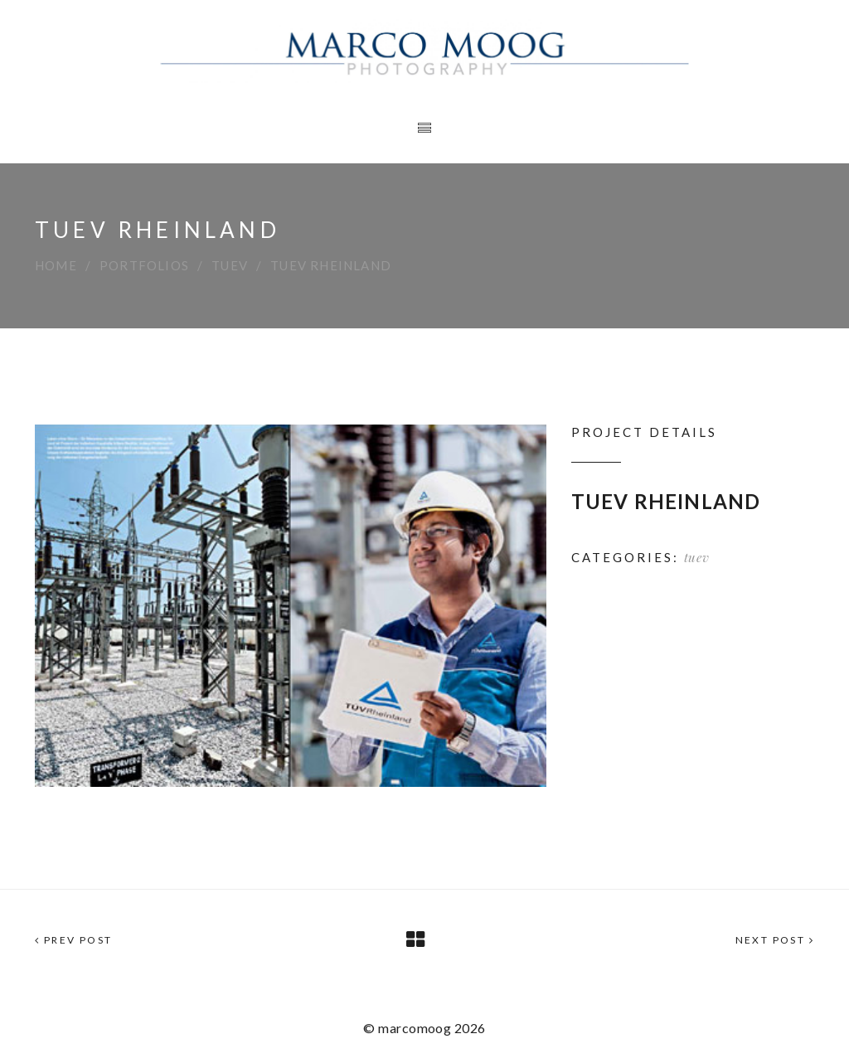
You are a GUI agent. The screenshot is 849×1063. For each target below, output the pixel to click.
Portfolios (144, 265)
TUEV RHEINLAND (666, 501)
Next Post (774, 940)
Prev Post (73, 940)
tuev (229, 265)
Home (56, 265)
